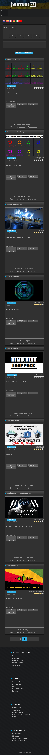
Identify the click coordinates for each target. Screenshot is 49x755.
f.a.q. (14, 686)
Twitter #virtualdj (19, 740)
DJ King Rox (40, 302)
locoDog (41, 374)
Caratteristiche (17, 660)
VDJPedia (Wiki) (17, 689)
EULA (14, 717)
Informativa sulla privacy (21, 715)
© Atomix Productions (24, 752)
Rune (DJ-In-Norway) (37, 591)
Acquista (15, 658)
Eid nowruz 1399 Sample (16, 132)
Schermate (16, 665)
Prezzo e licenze (17, 663)
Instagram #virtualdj (20, 738)
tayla (42, 230)
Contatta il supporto (19, 682)
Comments (22, 127)
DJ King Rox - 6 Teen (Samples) (19, 493)
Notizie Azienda (17, 708)
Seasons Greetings (14, 204)
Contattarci (16, 710)
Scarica (15, 656)
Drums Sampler (13, 276)
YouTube (16, 736)
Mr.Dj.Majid (40, 158)
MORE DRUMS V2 (13, 60)
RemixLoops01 (12, 349)
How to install (33, 127)
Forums (15, 691)
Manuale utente (17, 684)
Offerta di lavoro (18, 712)
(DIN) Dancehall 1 (13, 565)
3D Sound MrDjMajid (14, 421)
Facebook (16, 734)
